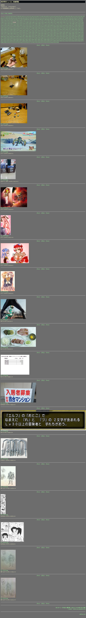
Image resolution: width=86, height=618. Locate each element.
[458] (14, 39)
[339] (63, 32)
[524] (51, 42)
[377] (14, 35)
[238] (2, 28)
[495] (45, 41)
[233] (69, 26)
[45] (24, 18)
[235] (76, 26)
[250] (39, 28)
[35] (83, 16)
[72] (6, 19)
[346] (2, 33)
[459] (17, 39)
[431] (14, 38)
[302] (32, 31)
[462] (26, 39)
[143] (42, 22)
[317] (79, 31)
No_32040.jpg (4, 431)
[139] (29, 22)
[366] (63, 33)
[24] (57, 16)
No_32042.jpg (4, 375)
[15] (35, 16)
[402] (8, 36)
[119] (50, 21)
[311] (60, 31)
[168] (36, 23)
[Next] (47, 45)
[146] (51, 22)
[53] (43, 18)
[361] (48, 33)
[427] (2, 38)
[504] (72, 41)
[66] (75, 18)
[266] (5, 29)
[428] (5, 38)
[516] (26, 42)
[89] (48, 19)
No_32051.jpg (4, 124)
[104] (5, 21)
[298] (20, 31)
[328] (29, 32)
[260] (69, 28)
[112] (29, 21)
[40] (11, 18)
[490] (29, 41)
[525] (54, 42)
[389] (51, 35)
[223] (39, 26)
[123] (63, 21)
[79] (24, 19)
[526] (57, 42)
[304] (39, 31)
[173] (51, 23)
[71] (4, 19)
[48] (31, 18)
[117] (44, 21)
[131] (5, 22)
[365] (60, 33)
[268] (11, 29)
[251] (42, 28)
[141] (36, 22)
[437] (32, 38)
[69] (82, 18)
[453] (82, 38)
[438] (36, 38)
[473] (60, 39)
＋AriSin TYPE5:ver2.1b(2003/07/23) (76, 609)
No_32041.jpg (4, 403)
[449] (69, 38)
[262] (76, 28)
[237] (82, 26)
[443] (51, 38)
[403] (11, 36)
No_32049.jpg (4, 180)
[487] (20, 41)
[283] (57, 29)
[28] (66, 16)
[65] (72, 18)
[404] (14, 36)
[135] (17, 22)
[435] (26, 38)
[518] (32, 42)
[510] (8, 42)
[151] (66, 22)
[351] (17, 33)
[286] (66, 29)
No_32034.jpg (4, 598)
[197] (42, 25)
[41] (14, 18)
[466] (39, 39)
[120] (54, 21)
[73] (9, 19)
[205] (66, 25)
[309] (54, 31)
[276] (36, 29)
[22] (52, 16)
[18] (42, 16)
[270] (17, 29)
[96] (65, 19)
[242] (14, 28)
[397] (76, 35)
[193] (29, 25)
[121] (57, 21)
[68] (80, 18)
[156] (82, 22)
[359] (42, 33)
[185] (5, 25)
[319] (2, 32)
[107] (14, 21)
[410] (32, 36)
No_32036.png (4, 542)
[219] (26, 26)
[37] (4, 18)
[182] (79, 23)
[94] (60, 19)
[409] (29, 36)
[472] (57, 39)
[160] (11, 23)
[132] (8, 22)
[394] (66, 35)
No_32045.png (4, 291)
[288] (72, 29)
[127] (75, 21)
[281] (51, 29)
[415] (48, 36)
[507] (82, 41)
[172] (48, 23)
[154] (76, 22)
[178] (66, 23)
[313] (66, 31)
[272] (23, 29)
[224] (42, 26)
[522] (45, 42)
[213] (8, 26)
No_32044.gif (4, 319)
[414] (45, 36)
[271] (20, 29)
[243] (17, 28)
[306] (45, 31)
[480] (82, 39)
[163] (20, 23)
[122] (60, 21)
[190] (20, 25)
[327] (26, 32)
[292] (2, 31)
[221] (32, 26)
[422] (69, 36)
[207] (72, 25)
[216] (17, 26)
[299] (23, 31)
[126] (72, 21)
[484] (11, 41)
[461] (23, 39)
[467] (42, 39)
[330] (36, 32)
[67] (77, 18)
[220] (29, 26)
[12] (27, 16)
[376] (11, 35)
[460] (20, 39)
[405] (17, 36)
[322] (11, 32)
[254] (51, 28)
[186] (8, 25)
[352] (20, 33)
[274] (29, 29)
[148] (57, 22)
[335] (51, 32)
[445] (57, 38)
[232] (66, 26)
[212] (5, 26)
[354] (26, 33)
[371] (79, 33)
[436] (29, 38)
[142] (39, 22)
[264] (82, 28)
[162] (17, 23)
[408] (26, 36)
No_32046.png (4, 263)
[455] (5, 39)
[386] (42, 35)
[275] (32, 29)
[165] (26, 23)
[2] (7, 16)
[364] (57, 33)
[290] (79, 29)
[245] (23, 28)
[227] (51, 26)
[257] (60, 28)
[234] (72, 26)
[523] (48, 42)
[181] (76, 23)
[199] (48, 25)
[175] (57, 23)
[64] (70, 18)
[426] (82, 36)
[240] (8, 28)
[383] (32, 35)
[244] (20, 28)
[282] (54, 29)
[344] (79, 32)
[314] (69, 31)
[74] (11, 19)
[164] (23, 23)
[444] (54, 38)
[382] (29, 35)
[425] (79, 36)
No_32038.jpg (4, 486)
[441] (45, 38)
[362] (51, 33)
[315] (72, 31)
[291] (82, 29)
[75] (14, 19)
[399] (82, 35)
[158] (5, 23)
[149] (60, 22)
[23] (54, 16)
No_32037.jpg (4, 514)
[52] (41, 18)
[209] (79, 25)
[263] (79, 28)
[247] (29, 28)
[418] (57, 36)
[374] (5, 35)
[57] (53, 18)
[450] (72, 38)
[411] (36, 36)
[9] (20, 16)
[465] (36, 39)
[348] (8, 33)
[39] (9, 18)
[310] (57, 31)
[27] (64, 16)
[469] (48, 39)
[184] (2, 25)
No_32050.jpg (4, 152)
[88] (46, 19)
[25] (59, 16)
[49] (33, 18)
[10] (22, 16)
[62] (65, 18)
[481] (2, 41)
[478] (76, 39)
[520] (39, 42)
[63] (68, 18)
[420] (63, 36)
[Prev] (38, 45)
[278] (42, 29)
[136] (20, 22)
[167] (32, 23)
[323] (14, 32)
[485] (14, 41)
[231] (63, 26)
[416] (51, 36)
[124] (66, 21)
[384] (36, 35)
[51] (38, 18)
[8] (18, 16)
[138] (26, 22)
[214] (11, 26)
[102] (81, 19)
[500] (60, 41)
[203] (60, 25)
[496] (48, 41)
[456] (8, 39)
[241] (11, 28)
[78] (21, 19)
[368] (69, 33)
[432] (17, 38)
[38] (6, 18)
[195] (36, 25)
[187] (11, 25)
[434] (23, 38)
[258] (63, 28)
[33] (79, 16)
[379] (20, 35)
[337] (57, 32)
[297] (17, 31)
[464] (32, 39)
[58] (55, 18)
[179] (69, 23)
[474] (63, 39)
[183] (82, 23)
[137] (23, 22)
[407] (23, 36)
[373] (2, 35)
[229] (57, 26)
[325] (20, 32)
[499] (57, 41)
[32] (76, 16)
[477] (72, 39)
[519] (36, 42)
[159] (8, 23)
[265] (2, 29)
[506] (79, 41)
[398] (79, 35)
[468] (45, 39)
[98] (70, 19)
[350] (14, 33)
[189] (17, 25)
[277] (39, 29)
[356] (32, 33)
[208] (76, 25)
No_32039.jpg (4, 458)
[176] (60, 23)
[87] (43, 19)
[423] (72, 36)
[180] (72, 23)
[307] (48, 31)
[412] (39, 36)
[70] (2, 19)
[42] (16, 18)
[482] (5, 41)
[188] (14, 25)
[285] (63, 29)
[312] (63, 31)
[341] (69, 32)
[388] (48, 35)
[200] (51, 25)
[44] (21, 18)
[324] (17, 32)
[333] (45, 32)
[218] (23, 26)
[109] (20, 21)
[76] (16, 19)
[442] (48, 38)
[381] (26, 35)
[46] (26, 18)
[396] (72, 35)
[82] (31, 19)
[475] (66, 39)
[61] (63, 18)
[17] (39, 16)
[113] (32, 21)
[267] (8, 29)
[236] (79, 26)
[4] (11, 16)
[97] (68, 19)
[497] (51, 41)
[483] (8, 41)
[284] (60, 29)
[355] (29, 33)
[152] (69, 22)
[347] (5, 33)
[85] (38, 19)
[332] (42, 32)
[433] (20, 38)
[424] (76, 36)
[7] (16, 16)
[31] (74, 16)
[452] (79, 38)
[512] (14, 42)
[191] (23, 25)
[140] (32, 22)
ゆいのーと (58, 607)
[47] (28, 18)
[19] (44, 16)
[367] (66, 33)
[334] (48, 32)
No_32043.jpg (4, 347)
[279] (45, 29)
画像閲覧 (10, 13)
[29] (69, 16)
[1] (6, 16)
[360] (45, 33)
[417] (54, 36)
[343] (76, 32)
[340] (66, 32)
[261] (72, 28)
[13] (30, 16)
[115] (38, 21)
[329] (32, 32)
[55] (48, 18)
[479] (79, 39)
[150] (63, 22)
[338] (60, 32)
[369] (72, 33)
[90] (50, 19)
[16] (37, 16)
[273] (26, 29)
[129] (81, 21)
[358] (39, 33)
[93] (58, 19)
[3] (9, 16)
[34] (81, 16)
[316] (76, 31)
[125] (69, 21)
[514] (20, 42)
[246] (26, 28)
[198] (45, 25)
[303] (36, 31)
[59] (58, 18)
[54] (46, 18)
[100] (75, 19)
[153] (72, 22)
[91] (53, 19)
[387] (45, 35)
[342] (72, 32)
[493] (39, 41)
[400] (2, 36)
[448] (66, 38)
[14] (32, 16)
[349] (11, 33)
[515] (23, 42)
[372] (82, 33)
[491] (32, 41)
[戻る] (43, 45)
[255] (54, 28)
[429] (8, 38)
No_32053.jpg (4, 68)
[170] (42, 23)
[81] (28, 19)
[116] (41, 21)
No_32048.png (4, 207)
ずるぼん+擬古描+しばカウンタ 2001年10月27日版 (73, 607)
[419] (60, 36)
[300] (26, 31)
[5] (13, 16)
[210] (82, 25)
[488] (23, 41)
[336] (54, 32)
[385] (39, 35)
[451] (76, 38)
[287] (69, 29)
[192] (26, 25)
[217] (20, 26)
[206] (69, 25)
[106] (11, 21)
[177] (63, 23)
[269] (14, 29)
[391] (57, 35)
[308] (51, 31)
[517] (29, 42)
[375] (8, 35)
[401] (5, 36)
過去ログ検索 (4, 13)
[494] (42, 41)
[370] (76, 33)
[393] (63, 35)
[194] (32, 25)
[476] (69, 39)
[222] (36, 26)
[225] (45, 26)
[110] (23, 21)
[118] (47, 21)
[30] (71, 16)
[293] (5, 31)
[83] (33, 19)
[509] (5, 42)
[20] (47, 16)
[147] (54, 22)
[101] (78, 19)
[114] (35, 21)
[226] (48, 26)
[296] (14, 31)
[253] (48, 28)
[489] (26, 41)
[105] (8, 21)
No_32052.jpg (4, 96)
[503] (69, 41)
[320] (5, 32)
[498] (54, 41)
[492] (36, 41)
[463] (29, 39)
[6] (15, 16)
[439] (39, 38)
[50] (36, 18)
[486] (17, 41)
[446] (60, 38)
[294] (8, 31)
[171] (45, 23)
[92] (55, 19)
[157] (2, 23)
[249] (36, 28)
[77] (19, 19)
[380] (23, 35)
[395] (69, 35)
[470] (51, 39)
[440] (42, 38)
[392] (60, 35)
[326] (23, 32)
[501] (63, 41)
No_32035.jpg (4, 570)
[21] (49, 16)
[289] (76, 29)
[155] (79, 22)
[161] (14, 23)
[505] (76, 41)
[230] (60, 26)
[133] (11, 22)
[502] (66, 41)
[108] (17, 21)
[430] (11, 38)
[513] (17, 42)
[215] (14, 26)
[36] (2, 18)
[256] (57, 28)
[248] (32, 28)
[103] (2, 21)
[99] (72, 19)
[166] (29, 23)
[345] (82, 32)
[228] (54, 26)
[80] (26, 19)
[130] (2, 22)
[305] (42, 31)
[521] (42, 42)
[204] (63, 25)
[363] (54, 33)
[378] (17, 35)
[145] (48, 22)
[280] (48, 29)
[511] (11, 42)
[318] (82, 31)
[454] (2, 39)
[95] (63, 19)
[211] (2, 26)
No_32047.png (4, 235)
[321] (8, 32)
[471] (54, 39)
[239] (5, 28)
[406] (20, 36)
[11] (25, 16)
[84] (36, 19)
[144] (45, 22)
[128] (78, 21)
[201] (54, 25)
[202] (57, 25)
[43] (19, 18)
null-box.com (82, 614)
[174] (54, 23)
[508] (2, 42)
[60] (60, 18)
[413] (42, 36)
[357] (36, 33)
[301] (29, 31)
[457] (11, 39)
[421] (66, 36)
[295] (11, 31)
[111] (26, 21)
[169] (39, 23)
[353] (23, 33)
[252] (45, 28)
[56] (50, 18)
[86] (41, 19)
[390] (54, 35)
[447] (63, 38)
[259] (66, 28)
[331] (39, 32)
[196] (39, 25)
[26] (61, 16)
